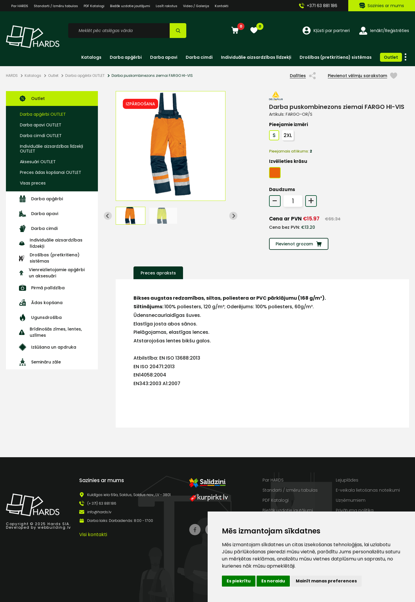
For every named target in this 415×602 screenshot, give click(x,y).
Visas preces (33, 183)
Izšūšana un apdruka (47, 347)
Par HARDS (273, 480)
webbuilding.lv (54, 527)
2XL (288, 135)
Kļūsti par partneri (326, 30)
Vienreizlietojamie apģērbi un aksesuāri (52, 273)
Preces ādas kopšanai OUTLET (50, 172)
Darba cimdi (199, 57)
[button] (130, 216)
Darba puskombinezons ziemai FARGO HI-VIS (152, 75)
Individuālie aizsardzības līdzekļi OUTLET (51, 148)
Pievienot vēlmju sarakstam (362, 75)
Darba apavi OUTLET (40, 125)
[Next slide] (233, 216)
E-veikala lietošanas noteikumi (368, 490)
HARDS (12, 75)
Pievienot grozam (299, 244)
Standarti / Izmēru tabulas (290, 490)
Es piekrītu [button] (239, 581)
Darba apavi (163, 57)
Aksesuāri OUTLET (38, 162)
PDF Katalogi (94, 6)
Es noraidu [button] (273, 581)
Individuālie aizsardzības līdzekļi (256, 57)
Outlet (391, 57)
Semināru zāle (40, 362)
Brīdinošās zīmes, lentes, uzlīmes (50, 332)
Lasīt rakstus (166, 6)
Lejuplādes (347, 480)
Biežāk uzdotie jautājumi (130, 6)
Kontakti (221, 6)
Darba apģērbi (126, 57)
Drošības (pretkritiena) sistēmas (336, 57)
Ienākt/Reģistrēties (384, 31)
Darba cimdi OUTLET (41, 136)
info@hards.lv (99, 512)
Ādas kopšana (41, 302)
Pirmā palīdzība (42, 287)
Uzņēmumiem (350, 500)
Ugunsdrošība (40, 317)
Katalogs (91, 57)
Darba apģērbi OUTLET (85, 75)
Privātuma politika (354, 510)
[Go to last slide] (108, 216)
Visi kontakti (93, 534)
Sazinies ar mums (381, 6)
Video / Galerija (196, 6)
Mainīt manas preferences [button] (326, 581)
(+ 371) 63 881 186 (101, 503)
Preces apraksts (158, 273)
